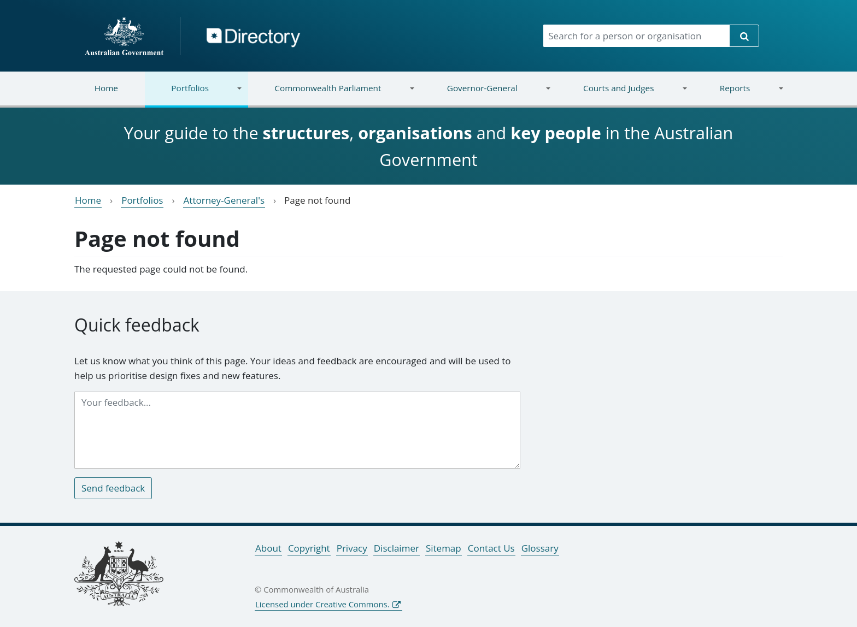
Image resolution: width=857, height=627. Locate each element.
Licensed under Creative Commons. (322, 604)
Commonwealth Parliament (331, 94)
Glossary (540, 548)
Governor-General (485, 94)
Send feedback (113, 488)
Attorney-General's (224, 200)
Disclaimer (396, 548)
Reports (738, 94)
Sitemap (443, 548)
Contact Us (491, 548)
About (268, 548)
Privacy (352, 548)
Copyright (309, 548)
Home (106, 87)
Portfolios (193, 94)
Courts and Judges (621, 94)
